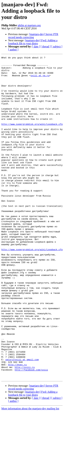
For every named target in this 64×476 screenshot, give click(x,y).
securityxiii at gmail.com (22, 420)
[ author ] (13, 49)
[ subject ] (56, 46)
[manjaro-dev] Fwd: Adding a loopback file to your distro (32, 42)
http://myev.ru (17, 426)
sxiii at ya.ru (40, 79)
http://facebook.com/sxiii (31, 432)
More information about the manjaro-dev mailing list (30, 473)
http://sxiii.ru (25, 429)
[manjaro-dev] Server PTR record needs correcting (33, 36)
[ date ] (36, 46)
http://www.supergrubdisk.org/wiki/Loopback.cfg (32, 137)
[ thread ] (46, 46)
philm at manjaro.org (29, 25)
